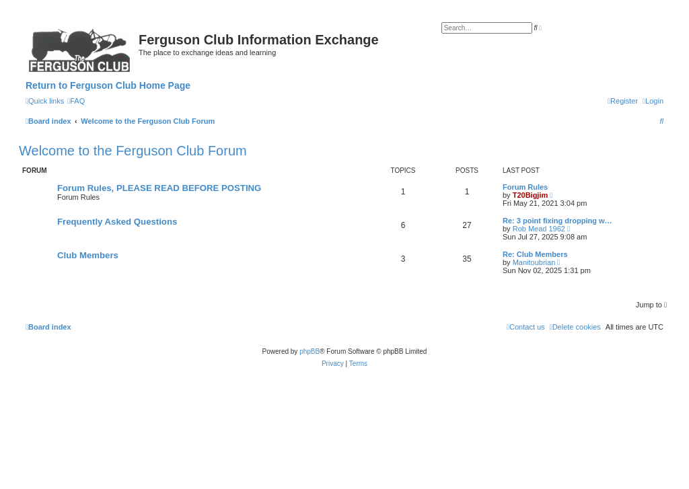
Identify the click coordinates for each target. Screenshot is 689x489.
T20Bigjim (530, 195)
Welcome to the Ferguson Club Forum (133, 150)
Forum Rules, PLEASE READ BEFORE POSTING (159, 188)
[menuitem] (76, 101)
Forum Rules (525, 187)
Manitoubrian (534, 262)
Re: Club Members (535, 254)
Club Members (87, 255)
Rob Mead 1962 (539, 229)
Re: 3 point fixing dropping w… (557, 221)
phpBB (309, 351)
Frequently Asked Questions (117, 222)
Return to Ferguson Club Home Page (108, 85)
